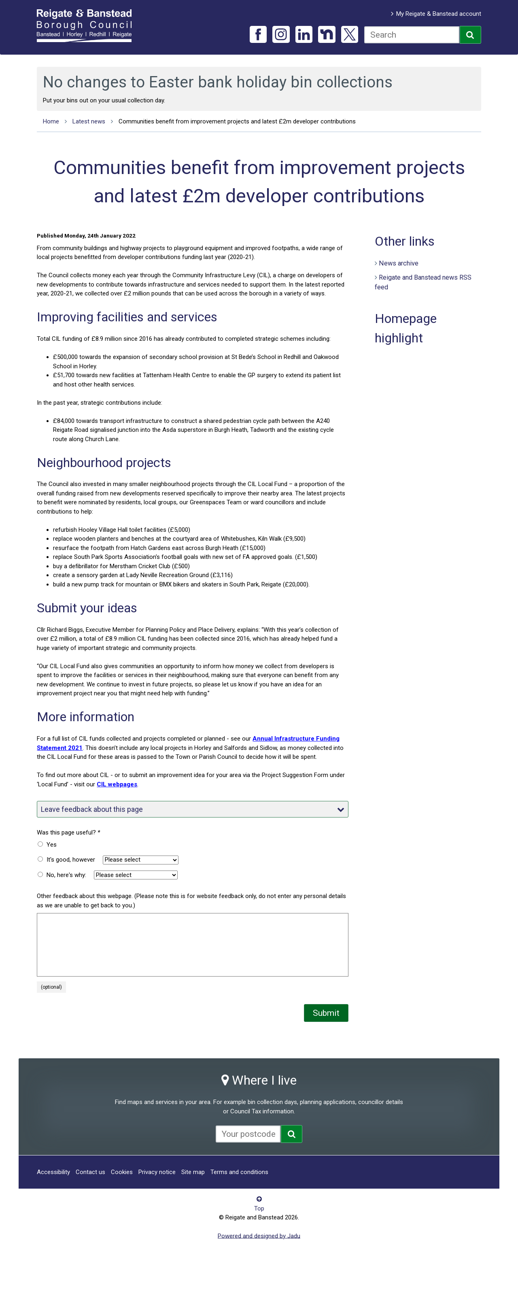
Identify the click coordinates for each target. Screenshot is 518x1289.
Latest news (88, 121)
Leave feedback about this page (192, 809)
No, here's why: (66, 875)
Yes (52, 844)
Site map (193, 1172)
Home (51, 121)
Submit (326, 1013)
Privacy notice (157, 1172)
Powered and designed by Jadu (259, 1235)
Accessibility (53, 1172)
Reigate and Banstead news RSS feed (423, 282)
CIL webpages (117, 784)
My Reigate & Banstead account (438, 13)
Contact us (90, 1172)
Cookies (122, 1172)
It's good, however (71, 859)
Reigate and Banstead (88, 25)
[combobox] (411, 34)
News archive (398, 263)
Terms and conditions (239, 1172)
